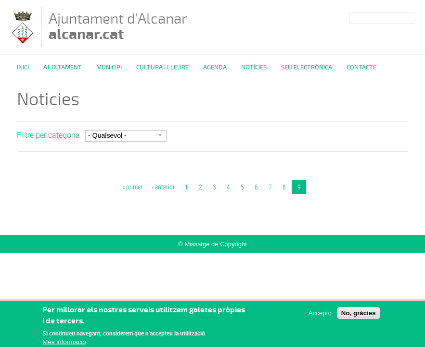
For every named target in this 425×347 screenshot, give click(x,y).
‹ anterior (163, 186)
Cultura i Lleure (162, 67)
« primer (132, 186)
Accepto (320, 315)
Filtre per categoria (48, 135)
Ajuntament (62, 67)
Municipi (109, 67)
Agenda (215, 67)
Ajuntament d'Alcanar (118, 26)
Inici (23, 67)
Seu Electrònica (306, 67)
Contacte (361, 67)
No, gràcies (358, 315)
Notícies (254, 67)
